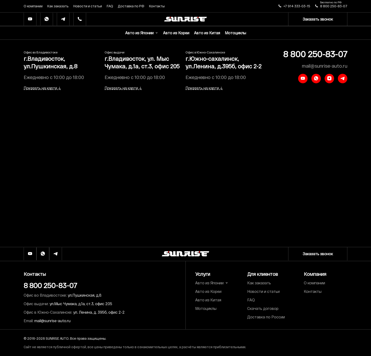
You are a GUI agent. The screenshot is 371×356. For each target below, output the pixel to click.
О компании (33, 6)
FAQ (110, 6)
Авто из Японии (141, 33)
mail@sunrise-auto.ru (324, 66)
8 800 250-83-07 (333, 6)
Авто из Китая (207, 33)
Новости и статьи (87, 6)
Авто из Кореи (176, 33)
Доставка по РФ (131, 6)
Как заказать (58, 6)
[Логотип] (185, 254)
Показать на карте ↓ (42, 88)
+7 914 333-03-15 (296, 6)
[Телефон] (79, 19)
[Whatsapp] (46, 19)
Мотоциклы (235, 33)
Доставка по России (266, 317)
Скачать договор (262, 308)
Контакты (157, 6)
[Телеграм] (63, 19)
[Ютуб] (30, 19)
